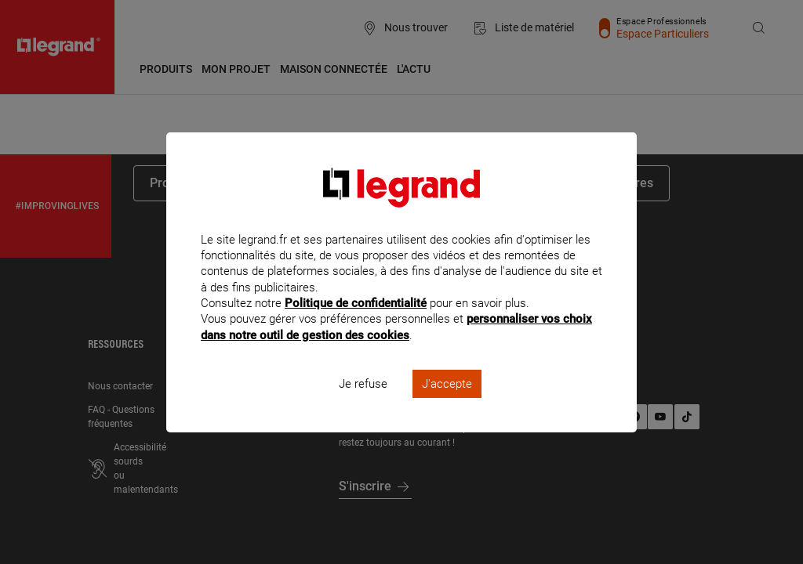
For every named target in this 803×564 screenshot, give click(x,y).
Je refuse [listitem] (363, 404)
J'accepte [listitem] (447, 404)
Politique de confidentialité (356, 324)
